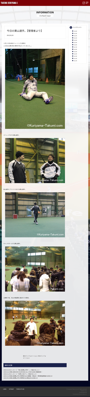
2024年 (75, 31)
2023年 (75, 33)
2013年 (75, 56)
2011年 (75, 60)
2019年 (75, 42)
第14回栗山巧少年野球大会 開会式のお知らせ (20, 378)
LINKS (4, 389)
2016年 (75, 49)
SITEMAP (11, 389)
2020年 (75, 40)
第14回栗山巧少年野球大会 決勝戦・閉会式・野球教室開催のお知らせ (27, 376)
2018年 (75, 44)
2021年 (75, 38)
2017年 (75, 47)
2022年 (75, 35)
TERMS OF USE (20, 389)
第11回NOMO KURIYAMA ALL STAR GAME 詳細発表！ (22, 372)
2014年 (75, 54)
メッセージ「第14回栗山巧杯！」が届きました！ (21, 370)
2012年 (75, 58)
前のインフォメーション (30, 356)
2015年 (75, 51)
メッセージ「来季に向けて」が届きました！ (20, 374)
